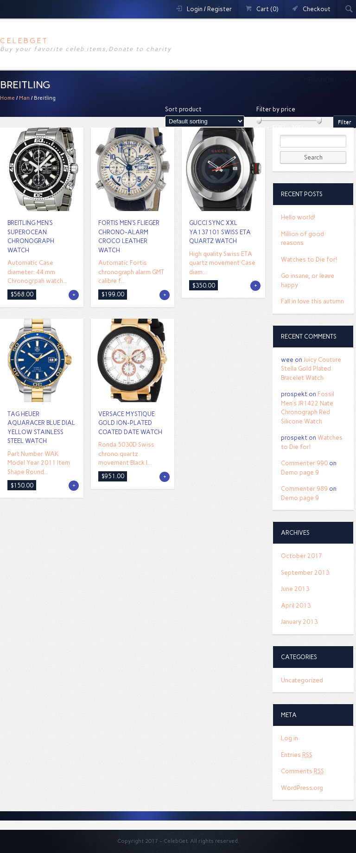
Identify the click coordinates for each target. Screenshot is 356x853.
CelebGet (24, 40)
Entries (296, 754)
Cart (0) (267, 9)
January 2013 (299, 621)
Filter (344, 122)
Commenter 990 (304, 463)
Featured (262, 80)
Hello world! (298, 217)
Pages (212, 80)
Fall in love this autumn (312, 301)
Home (179, 79)
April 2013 (296, 605)
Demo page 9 (300, 472)
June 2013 (295, 588)
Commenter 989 (304, 488)
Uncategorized (302, 680)
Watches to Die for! (309, 259)
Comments (302, 771)
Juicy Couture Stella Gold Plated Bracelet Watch (311, 368)
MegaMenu (321, 80)
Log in (289, 738)
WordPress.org (302, 787)
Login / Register (209, 9)
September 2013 (305, 572)
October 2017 (301, 555)
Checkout (317, 9)
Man (24, 98)
